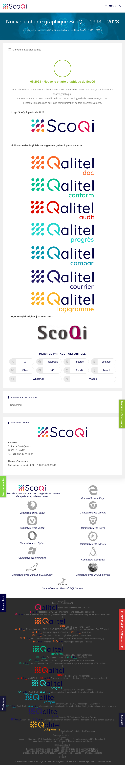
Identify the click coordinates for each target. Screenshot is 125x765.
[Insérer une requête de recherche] (62, 405)
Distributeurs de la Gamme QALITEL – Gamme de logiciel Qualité (52, 753)
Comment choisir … (61, 735)
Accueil (61, 601)
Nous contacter (3, 486)
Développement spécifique (80, 741)
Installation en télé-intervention (56, 739)
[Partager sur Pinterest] (76, 361)
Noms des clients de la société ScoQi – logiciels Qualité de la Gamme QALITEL (61, 751)
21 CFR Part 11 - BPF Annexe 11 (122, 630)
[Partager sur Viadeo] (89, 379)
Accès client (3, 603)
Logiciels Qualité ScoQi (62, 603)
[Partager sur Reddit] (76, 370)
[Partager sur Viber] (21, 370)
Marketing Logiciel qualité (27, 49)
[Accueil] (22, 30)
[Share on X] (21, 361)
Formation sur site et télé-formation (88, 739)
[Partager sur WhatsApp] (35, 379)
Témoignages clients (93, 753)
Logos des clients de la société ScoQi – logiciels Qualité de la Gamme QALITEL (61, 749)
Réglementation (61, 745)
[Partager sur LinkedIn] (103, 361)
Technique (3, 704)
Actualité (122, 720)
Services (62, 737)
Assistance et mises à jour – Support (49, 741)
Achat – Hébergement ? (29, 739)
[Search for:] (119, 6)
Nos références (62, 747)
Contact (62, 757)
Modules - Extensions (122, 414)
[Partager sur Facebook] (49, 361)
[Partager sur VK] (49, 370)
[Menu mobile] (111, 6)
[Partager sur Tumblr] (103, 370)
